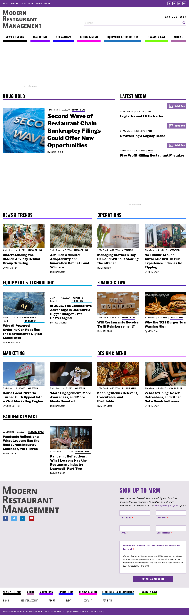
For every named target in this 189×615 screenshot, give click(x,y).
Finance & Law (78, 109)
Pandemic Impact (36, 431)
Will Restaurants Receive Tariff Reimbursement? (117, 324)
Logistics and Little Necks (141, 116)
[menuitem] (6, 3)
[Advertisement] (94, 65)
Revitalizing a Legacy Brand (142, 136)
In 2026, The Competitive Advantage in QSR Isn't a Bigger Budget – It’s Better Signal (71, 312)
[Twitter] (174, 3)
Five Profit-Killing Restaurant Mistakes (152, 155)
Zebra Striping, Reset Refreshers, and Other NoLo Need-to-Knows (163, 397)
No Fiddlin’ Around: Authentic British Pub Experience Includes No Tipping (163, 261)
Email (123, 532)
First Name (126, 517)
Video (148, 111)
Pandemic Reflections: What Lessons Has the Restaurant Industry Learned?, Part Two (68, 462)
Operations (127, 250)
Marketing (33, 388)
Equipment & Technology (30, 319)
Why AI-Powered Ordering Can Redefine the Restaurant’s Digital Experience (22, 332)
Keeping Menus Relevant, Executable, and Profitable (117, 397)
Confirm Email (163, 532)
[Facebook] (169, 3)
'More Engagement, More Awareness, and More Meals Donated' (70, 397)
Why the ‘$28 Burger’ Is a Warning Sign (165, 324)
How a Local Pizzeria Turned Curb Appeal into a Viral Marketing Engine (23, 397)
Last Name (161, 517)
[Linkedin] (179, 3)
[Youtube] (184, 3)
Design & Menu (129, 388)
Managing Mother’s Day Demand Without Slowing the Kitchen (118, 259)
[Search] (184, 22)
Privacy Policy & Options (167, 505)
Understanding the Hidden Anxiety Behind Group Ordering (21, 259)
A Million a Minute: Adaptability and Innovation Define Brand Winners (69, 261)
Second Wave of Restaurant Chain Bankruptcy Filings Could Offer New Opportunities (74, 130)
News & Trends (35, 250)
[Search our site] (133, 22)
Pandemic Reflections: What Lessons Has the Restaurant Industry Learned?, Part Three (21, 443)
